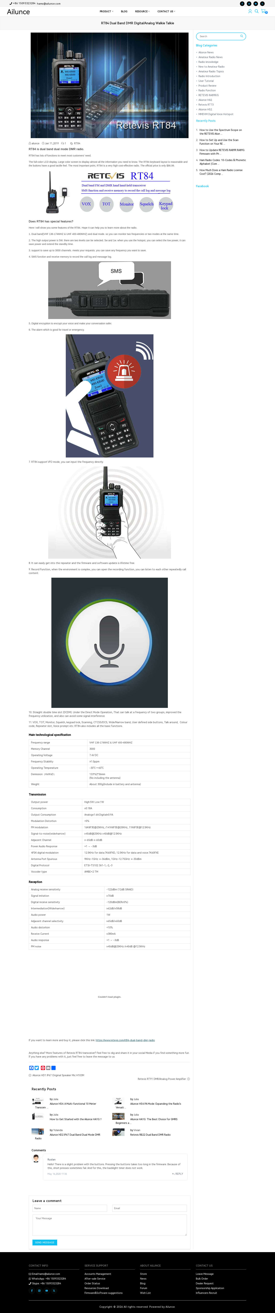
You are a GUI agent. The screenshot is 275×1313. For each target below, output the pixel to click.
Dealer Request (205, 1283)
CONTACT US (166, 11)
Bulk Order (202, 1278)
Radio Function (207, 90)
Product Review (207, 85)
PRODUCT (106, 11)
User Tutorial (206, 81)
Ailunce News (206, 52)
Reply (177, 1173)
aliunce (34, 143)
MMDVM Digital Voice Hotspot (216, 114)
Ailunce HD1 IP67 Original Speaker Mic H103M (58, 1075)
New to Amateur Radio (212, 66)
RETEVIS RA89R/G (209, 95)
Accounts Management (98, 1274)
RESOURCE (142, 11)
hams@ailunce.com (49, 3)
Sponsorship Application (210, 1288)
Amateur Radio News (211, 57)
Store (143, 1274)
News (143, 1278)
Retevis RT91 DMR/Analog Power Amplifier (162, 1079)
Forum (143, 1288)
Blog (142, 1283)
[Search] (219, 36)
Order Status (92, 1283)
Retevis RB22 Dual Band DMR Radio (150, 1134)
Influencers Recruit (206, 1293)
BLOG (124, 11)
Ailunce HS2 (205, 109)
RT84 (76, 143)
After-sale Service (95, 1278)
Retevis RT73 (206, 104)
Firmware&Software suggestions (104, 1293)
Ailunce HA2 (205, 100)
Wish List (145, 1293)
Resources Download (97, 1288)
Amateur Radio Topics (211, 71)
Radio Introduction (209, 76)
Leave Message (205, 1274)
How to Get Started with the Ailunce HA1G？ (76, 1119)
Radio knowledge (208, 62)
